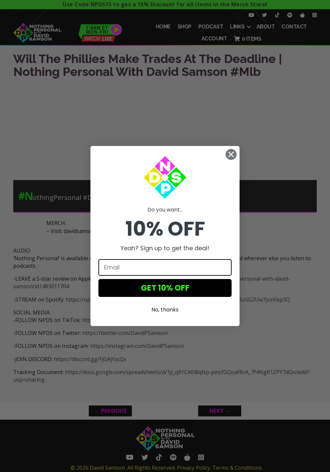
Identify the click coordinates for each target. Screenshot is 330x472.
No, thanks (165, 309)
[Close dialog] (231, 154)
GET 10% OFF (165, 287)
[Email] (165, 267)
